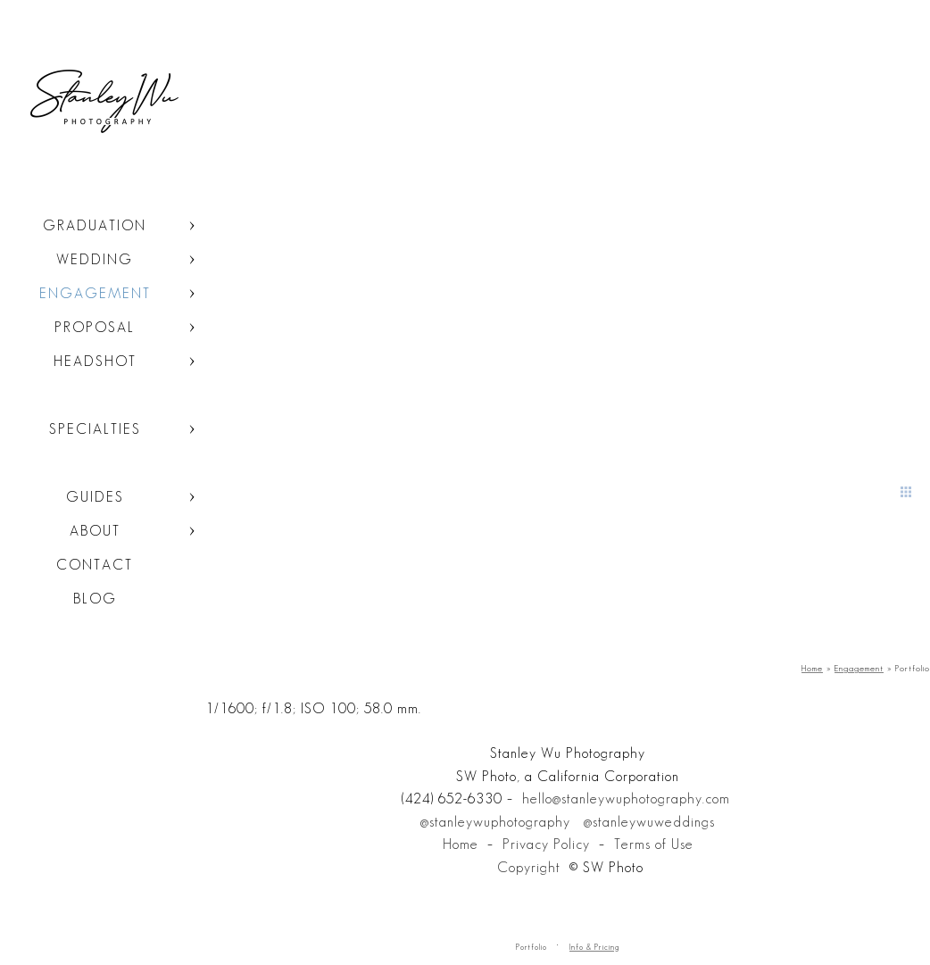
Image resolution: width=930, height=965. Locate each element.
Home (460, 844)
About (95, 530)
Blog (95, 598)
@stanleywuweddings (649, 821)
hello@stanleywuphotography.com (626, 798)
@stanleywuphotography (495, 821)
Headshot (95, 361)
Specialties (95, 429)
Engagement (95, 293)
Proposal (94, 327)
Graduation (94, 225)
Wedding (94, 259)
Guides (95, 496)
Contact (94, 564)
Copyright (528, 867)
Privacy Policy (546, 844)
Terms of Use (653, 844)
